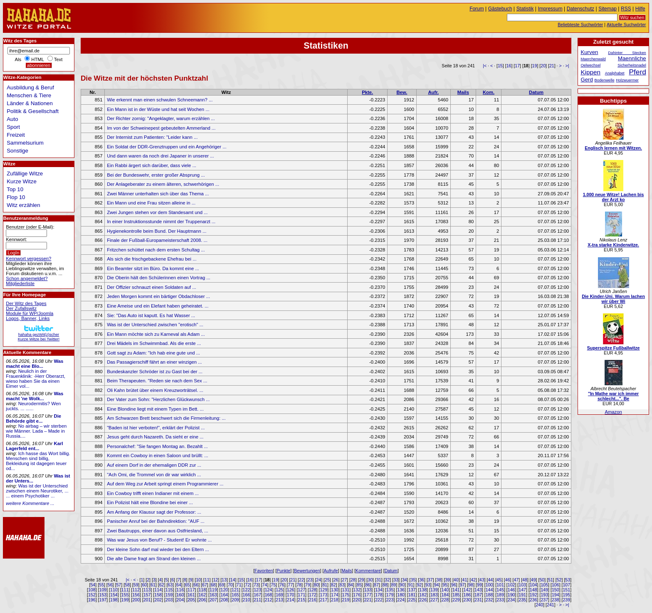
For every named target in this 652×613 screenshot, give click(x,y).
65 (187, 584)
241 (550, 604)
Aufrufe (331, 570)
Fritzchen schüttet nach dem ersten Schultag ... (156, 249)
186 (467, 594)
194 (555, 594)
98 (470, 584)
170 (290, 594)
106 (555, 584)
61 (153, 584)
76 (281, 584)
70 (230, 584)
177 (368, 594)
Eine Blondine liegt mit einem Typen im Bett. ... (155, 408)
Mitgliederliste (20, 283)
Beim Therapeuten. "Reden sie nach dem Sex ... (157, 380)
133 (368, 589)
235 (522, 599)
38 (439, 579)
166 (246, 594)
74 (264, 584)
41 (464, 579)
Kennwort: (16, 239)
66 (195, 584)
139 (434, 589)
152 (92, 594)
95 (444, 584)
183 (434, 594)
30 (370, 579)
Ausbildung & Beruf (30, 87)
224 (401, 599)
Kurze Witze (22, 181)
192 (533, 594)
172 (312, 594)
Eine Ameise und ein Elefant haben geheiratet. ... (157, 305)
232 (489, 599)
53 (567, 579)
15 (500, 65)
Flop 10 (16, 197)
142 (467, 589)
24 (318, 579)
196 (92, 599)
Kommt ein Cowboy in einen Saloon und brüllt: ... (157, 455)
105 (544, 584)
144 (489, 589)
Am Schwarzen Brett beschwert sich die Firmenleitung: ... (166, 418)
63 (170, 584)
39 (447, 579)
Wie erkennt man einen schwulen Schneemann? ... (159, 99)
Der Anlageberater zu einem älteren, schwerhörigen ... (163, 184)
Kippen (590, 72)
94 (436, 584)
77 (290, 584)
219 (346, 599)
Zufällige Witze (25, 173)
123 (257, 589)
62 (161, 584)
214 (290, 599)
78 (298, 584)
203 (169, 599)
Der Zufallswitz (21, 308)
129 (323, 589)
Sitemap (607, 9)
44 (490, 579)
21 (551, 65)
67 (204, 584)
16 (508, 65)
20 (543, 65)
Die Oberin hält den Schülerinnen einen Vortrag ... (158, 277)
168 (268, 594)
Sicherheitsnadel (631, 65)
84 (350, 584)
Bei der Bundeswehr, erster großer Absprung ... (156, 174)
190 (511, 594)
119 (213, 589)
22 (301, 579)
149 (544, 589)
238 (555, 599)
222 (379, 599)
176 (357, 594)
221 (368, 599)
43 (481, 579)
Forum (476, 9)
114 (158, 589)
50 (541, 579)
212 (268, 599)
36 (421, 579)
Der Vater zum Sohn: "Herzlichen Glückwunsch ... (158, 399)
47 (516, 579)
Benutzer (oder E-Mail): (30, 226)
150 (555, 589)
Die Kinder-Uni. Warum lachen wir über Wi (613, 299)
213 (279, 599)
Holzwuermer (627, 80)
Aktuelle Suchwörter (626, 24)
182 (423, 594)
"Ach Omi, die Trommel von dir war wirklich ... (154, 474)
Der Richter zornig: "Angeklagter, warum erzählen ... (161, 118)
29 (361, 579)
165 (235, 594)
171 (301, 594)
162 (202, 594)
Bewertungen (307, 570)
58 (127, 584)
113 (147, 589)
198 (114, 599)
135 (390, 589)
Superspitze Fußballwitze (613, 347)
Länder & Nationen (30, 103)
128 (312, 589)
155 (125, 594)
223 (390, 599)
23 (310, 579)
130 (334, 589)
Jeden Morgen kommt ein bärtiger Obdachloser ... (158, 296)
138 (423, 589)
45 (498, 579)
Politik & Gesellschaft (33, 111)
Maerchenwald (592, 59)
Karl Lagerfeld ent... (34, 446)
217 (323, 599)
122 (246, 589)
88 (385, 584)
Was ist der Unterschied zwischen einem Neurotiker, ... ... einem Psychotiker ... (37, 490)
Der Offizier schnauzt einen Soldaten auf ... (151, 287)
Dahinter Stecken (627, 53)
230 (467, 599)
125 (279, 589)
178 (379, 594)
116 (180, 589)
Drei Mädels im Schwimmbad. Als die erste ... (154, 343)
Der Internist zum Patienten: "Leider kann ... (152, 137)
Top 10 (15, 189)
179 (390, 594)
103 (522, 584)
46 (507, 579)
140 (445, 589)
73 (256, 584)
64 (178, 584)
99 (479, 584)
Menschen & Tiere (29, 95)
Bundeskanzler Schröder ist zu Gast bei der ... (155, 371)
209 (235, 599)
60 (144, 584)
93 (427, 584)
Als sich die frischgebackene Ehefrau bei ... (151, 258)
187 (478, 594)
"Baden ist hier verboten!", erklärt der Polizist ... (156, 427)
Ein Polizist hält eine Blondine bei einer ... (150, 502)
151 (566, 589)
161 (191, 594)
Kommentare (368, 570)
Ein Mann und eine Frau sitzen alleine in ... (151, 202)
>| (567, 65)
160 (180, 594)
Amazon (613, 411)
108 (92, 589)
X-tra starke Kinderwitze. (613, 244)
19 (534, 65)
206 (202, 599)
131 (346, 589)
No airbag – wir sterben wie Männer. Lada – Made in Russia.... (36, 430)
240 (539, 604)
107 (566, 584)
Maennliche (632, 58)
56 (110, 584)
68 (213, 584)
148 (533, 589)
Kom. (488, 92)
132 (357, 589)
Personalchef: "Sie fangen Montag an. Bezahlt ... (157, 446)
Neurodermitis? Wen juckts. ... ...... (33, 406)
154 (114, 594)
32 (387, 579)
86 (367, 584)
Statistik (525, 9)
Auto (12, 119)
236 (533, 599)
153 (103, 594)
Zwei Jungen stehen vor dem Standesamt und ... (157, 212)
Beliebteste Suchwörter (580, 24)
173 (323, 594)
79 (307, 584)
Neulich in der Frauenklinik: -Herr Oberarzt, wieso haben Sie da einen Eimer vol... (35, 379)
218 (334, 599)
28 (353, 579)
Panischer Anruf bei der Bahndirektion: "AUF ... (155, 521)
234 (511, 599)
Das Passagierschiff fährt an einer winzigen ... (154, 361)
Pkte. (367, 92)
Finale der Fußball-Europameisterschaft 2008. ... (157, 240)
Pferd (637, 72)
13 (224, 579)
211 (257, 599)
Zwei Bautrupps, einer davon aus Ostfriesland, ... (157, 530)
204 (180, 599)
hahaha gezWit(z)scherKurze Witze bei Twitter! (38, 334)
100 (489, 584)
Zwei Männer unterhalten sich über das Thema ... (158, 193)
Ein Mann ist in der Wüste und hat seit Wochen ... (158, 109)
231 (478, 599)
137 (412, 589)
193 (544, 594)
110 (114, 589)
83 (341, 584)
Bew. (401, 92)
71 (239, 584)
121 (235, 589)
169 (279, 594)
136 (401, 589)
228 (445, 599)
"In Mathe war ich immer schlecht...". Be (613, 396)
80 (316, 584)
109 (103, 589)
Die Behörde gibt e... (33, 418)
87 (376, 584)
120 (224, 589)
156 (136, 594)
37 (430, 579)
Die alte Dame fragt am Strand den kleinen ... (153, 558)
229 (456, 599)
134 (379, 589)
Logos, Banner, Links (27, 318)
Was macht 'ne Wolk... (34, 396)
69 (221, 584)
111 (125, 589)
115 (169, 589)
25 (327, 579)
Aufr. (433, 92)
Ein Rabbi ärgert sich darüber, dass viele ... (151, 165)
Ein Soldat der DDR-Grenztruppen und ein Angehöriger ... (166, 146)
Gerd (586, 79)
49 (533, 579)
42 (473, 579)
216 (312, 599)
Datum (536, 92)
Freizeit (16, 135)
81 (324, 584)
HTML (37, 59)
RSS (626, 9)
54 (92, 584)
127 (301, 589)
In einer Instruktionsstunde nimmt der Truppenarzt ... (161, 221)
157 (147, 594)
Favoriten (263, 570)
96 (453, 584)
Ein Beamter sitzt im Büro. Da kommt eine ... (153, 268)
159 (169, 594)
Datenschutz (580, 9)
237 (544, 599)
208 (224, 599)
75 (273, 584)
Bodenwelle (605, 80)
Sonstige (17, 151)
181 (412, 594)
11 (207, 579)
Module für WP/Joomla (29, 313)
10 (198, 579)
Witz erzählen (23, 205)
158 (158, 594)
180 (401, 594)
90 (402, 584)
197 (103, 599)
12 (215, 579)
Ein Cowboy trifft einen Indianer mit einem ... (153, 493)
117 (191, 589)
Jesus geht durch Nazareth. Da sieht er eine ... (155, 436)
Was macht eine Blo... (34, 364)
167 (257, 594)
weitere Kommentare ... (30, 503)
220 (357, 599)
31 (378, 579)
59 (135, 584)
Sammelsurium (25, 143)
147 (522, 589)
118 (202, 589)
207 (213, 599)
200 (136, 599)
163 (213, 594)
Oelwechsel (590, 65)
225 (412, 599)
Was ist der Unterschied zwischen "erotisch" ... (155, 324)
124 (268, 589)
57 (118, 584)
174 (334, 594)
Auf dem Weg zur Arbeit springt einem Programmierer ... (165, 483)
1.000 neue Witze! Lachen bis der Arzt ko (613, 197)
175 (346, 594)
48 (524, 579)
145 (500, 589)
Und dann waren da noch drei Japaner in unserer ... (160, 155)
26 (335, 579)
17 (517, 65)
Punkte (283, 570)
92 (419, 584)
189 (500, 594)
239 (566, 599)
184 (445, 594)
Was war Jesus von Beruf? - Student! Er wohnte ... (159, 539)
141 (456, 589)
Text (58, 59)
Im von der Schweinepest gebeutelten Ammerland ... (161, 128)
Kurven (589, 52)
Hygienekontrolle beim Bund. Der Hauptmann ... (156, 231)
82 (333, 584)
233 (500, 599)
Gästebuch (500, 9)
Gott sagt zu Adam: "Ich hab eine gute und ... (153, 352)
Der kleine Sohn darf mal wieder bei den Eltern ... (158, 549)
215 (301, 599)
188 (489, 594)
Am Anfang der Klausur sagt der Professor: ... (154, 512)
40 (456, 579)
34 (404, 579)
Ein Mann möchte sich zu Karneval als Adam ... (156, 334)
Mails (463, 92)
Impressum (550, 9)
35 (413, 579)
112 (136, 589)
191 (522, 594)
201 (147, 599)
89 (393, 584)
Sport (13, 127)
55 (101, 584)
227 (434, 599)
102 (511, 584)
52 (559, 579)
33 (395, 579)
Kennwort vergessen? (28, 258)
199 (125, 599)
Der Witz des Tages (26, 303)
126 (290, 589)
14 (232, 579)
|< (485, 65)
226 (423, 599)
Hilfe (640, 9)
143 (478, 589)
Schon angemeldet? (26, 278)
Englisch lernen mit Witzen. (613, 147)
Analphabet (615, 73)
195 (566, 594)
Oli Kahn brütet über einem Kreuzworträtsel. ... (155, 390)
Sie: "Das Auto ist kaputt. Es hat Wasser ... (151, 315)
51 (550, 579)
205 (191, 599)
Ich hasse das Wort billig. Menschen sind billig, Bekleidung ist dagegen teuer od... (38, 461)
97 (462, 584)
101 (500, 584)
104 (533, 584)
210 (246, 599)
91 (410, 584)
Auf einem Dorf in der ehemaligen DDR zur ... (154, 465)
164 (224, 594)
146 (511, 589)
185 (456, 594)
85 (359, 584)
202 (158, 599)
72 (247, 584)
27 (344, 579)
